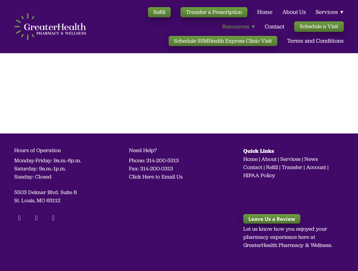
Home (264, 12)
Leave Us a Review (271, 219)
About (269, 159)
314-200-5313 (162, 160)
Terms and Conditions (315, 40)
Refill (159, 12)
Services (290, 159)
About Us (294, 12)
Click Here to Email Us (156, 176)
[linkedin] (53, 218)
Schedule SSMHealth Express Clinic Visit (223, 40)
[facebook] (19, 218)
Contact (274, 26)
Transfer (292, 167)
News (311, 159)
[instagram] (36, 218)
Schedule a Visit (319, 26)
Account (316, 167)
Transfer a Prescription (214, 12)
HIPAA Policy (259, 175)
